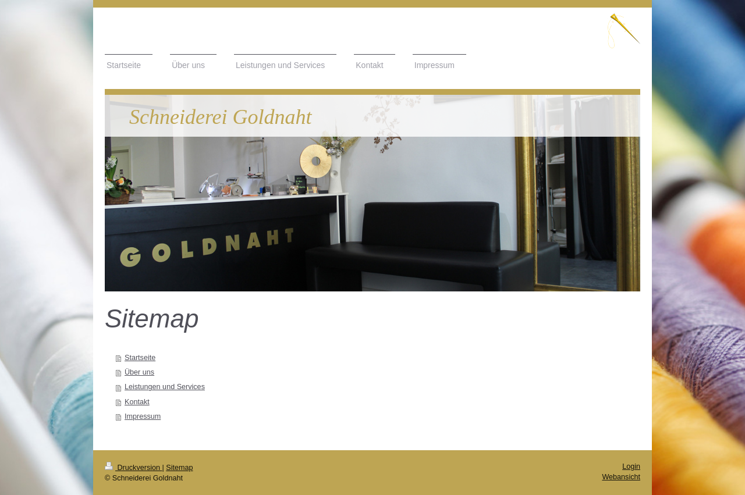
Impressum (143, 416)
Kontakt (137, 402)
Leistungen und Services (165, 387)
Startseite (140, 358)
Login (631, 466)
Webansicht (621, 477)
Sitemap (179, 468)
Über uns (139, 372)
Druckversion (133, 468)
